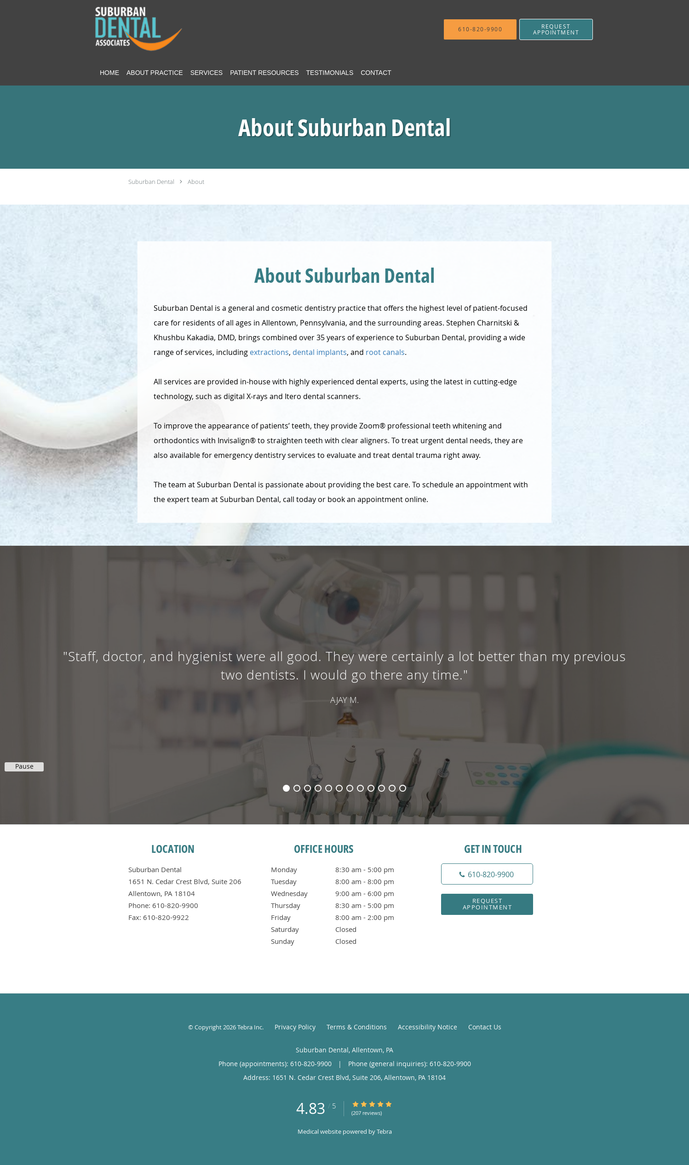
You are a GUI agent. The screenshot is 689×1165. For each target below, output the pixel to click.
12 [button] (402, 788)
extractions (269, 352)
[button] (556, 29)
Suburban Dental (151, 181)
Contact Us (484, 1026)
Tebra (384, 1131)
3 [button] (307, 788)
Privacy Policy (295, 1026)
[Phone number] (487, 874)
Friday (342, 917)
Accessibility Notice (427, 1026)
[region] (344, 676)
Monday (342, 869)
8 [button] (360, 788)
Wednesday (342, 893)
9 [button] (370, 788)
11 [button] (392, 788)
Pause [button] (24, 766)
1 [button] (286, 788)
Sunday (342, 941)
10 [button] (381, 788)
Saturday (342, 929)
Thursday (342, 905)
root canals (385, 352)
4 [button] (318, 788)
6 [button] (339, 788)
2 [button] (296, 788)
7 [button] (349, 788)
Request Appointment (487, 904)
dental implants (320, 352)
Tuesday (342, 881)
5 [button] (328, 788)
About (196, 181)
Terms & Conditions (357, 1026)
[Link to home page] (174, 29)
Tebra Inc (249, 1027)
